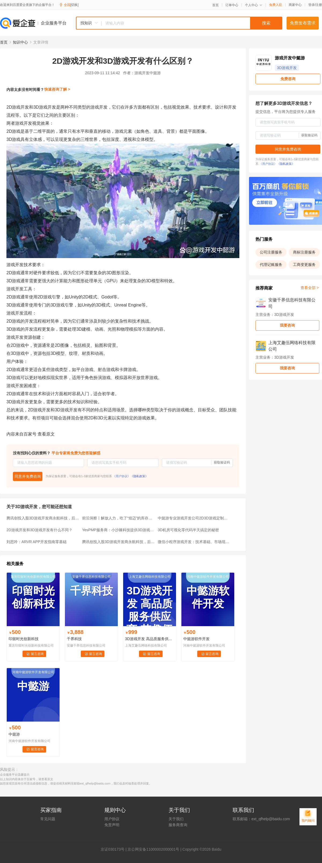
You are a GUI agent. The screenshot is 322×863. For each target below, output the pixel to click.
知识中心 (20, 42)
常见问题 (47, 819)
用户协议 (111, 819)
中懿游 (14, 734)
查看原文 (46, 434)
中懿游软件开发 (196, 639)
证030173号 (114, 849)
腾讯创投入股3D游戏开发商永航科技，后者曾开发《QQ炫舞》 (42, 518)
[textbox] (191, 23)
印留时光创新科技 (24, 639)
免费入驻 (275, 4)
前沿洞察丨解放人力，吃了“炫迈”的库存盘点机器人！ (118, 518)
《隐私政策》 (139, 476)
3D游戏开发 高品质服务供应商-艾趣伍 (149, 639)
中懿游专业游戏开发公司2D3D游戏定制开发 (194, 518)
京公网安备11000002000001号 (153, 849)
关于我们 (176, 819)
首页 (215, 5)
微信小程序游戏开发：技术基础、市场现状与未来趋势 (194, 542)
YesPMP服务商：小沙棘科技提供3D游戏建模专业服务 (118, 530)
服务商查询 (178, 825)
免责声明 (111, 825)
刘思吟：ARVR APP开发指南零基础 (36, 542)
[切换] (74, 5)
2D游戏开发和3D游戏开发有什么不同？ (39, 530)
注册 (319, 5)
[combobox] (179, 23)
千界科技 (74, 639)
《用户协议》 (121, 476)
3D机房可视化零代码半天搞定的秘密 (188, 530)
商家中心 (295, 4)
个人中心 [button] (253, 5)
